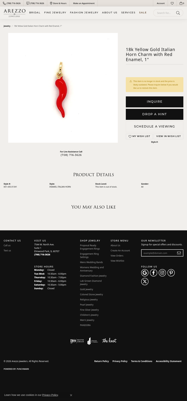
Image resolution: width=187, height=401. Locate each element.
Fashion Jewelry (84, 13)
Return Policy (101, 361)
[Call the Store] (42, 254)
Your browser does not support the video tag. (63, 88)
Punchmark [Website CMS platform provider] (23, 369)
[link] (11, 3)
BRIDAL (35, 13)
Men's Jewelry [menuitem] (87, 320)
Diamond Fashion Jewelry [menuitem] (93, 275)
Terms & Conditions (141, 361)
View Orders (117, 255)
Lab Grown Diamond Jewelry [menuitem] (91, 282)
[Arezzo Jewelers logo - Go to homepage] (14, 12)
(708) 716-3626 (71, 155)
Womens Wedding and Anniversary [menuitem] (92, 269)
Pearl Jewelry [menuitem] (87, 304)
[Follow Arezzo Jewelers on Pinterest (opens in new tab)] (171, 272)
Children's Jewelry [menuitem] (89, 314)
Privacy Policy (119, 361)
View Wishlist (117, 260)
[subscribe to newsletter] (179, 253)
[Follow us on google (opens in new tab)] (144, 272)
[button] (160, 3)
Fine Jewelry (55, 13)
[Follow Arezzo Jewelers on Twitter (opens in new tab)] (144, 281)
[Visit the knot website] (109, 341)
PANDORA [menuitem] (85, 325)
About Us (109, 13)
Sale (143, 13)
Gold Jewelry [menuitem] (86, 289)
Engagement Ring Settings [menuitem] (89, 255)
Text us (7, 250)
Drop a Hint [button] (154, 114)
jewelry (7, 26)
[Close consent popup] (71, 395)
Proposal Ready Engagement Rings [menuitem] (90, 247)
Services (128, 13)
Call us (7, 245)
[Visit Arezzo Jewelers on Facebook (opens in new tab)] (153, 272)
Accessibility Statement (169, 361)
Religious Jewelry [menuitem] (89, 299)
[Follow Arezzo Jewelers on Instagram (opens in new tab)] (162, 272)
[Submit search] (178, 13)
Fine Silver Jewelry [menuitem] (89, 309)
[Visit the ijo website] (77, 341)
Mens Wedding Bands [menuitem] (91, 262)
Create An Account (120, 250)
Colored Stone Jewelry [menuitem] (91, 294)
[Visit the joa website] (92, 341)
